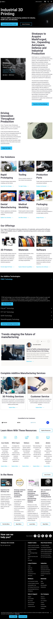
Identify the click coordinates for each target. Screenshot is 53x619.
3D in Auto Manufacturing (46, 553)
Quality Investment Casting (33, 545)
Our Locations (44, 600)
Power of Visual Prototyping (33, 547)
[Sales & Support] (33, 594)
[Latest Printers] (33, 563)
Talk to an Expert (31, 602)
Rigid (42, 581)
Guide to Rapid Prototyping (46, 549)
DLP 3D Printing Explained (46, 557)
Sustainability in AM (32, 585)
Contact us (43, 598)
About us (42, 596)
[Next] (48, 341)
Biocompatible (44, 585)
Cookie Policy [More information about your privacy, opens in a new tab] (17, 613)
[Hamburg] (51, 1)
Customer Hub (31, 604)
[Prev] (38, 341)
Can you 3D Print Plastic (46, 555)
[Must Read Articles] (46, 543)
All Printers (30, 575)
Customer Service (31, 606)
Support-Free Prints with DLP (33, 557)
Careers (42, 602)
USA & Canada (39, 1)
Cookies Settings (13, 616)
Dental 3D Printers (44, 566)
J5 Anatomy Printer (32, 573)
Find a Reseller (31, 598)
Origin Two (30, 567)
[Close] (50, 612)
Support (29, 596)
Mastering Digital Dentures (33, 589)
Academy (43, 604)
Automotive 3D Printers (45, 569)
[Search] (48, 1)
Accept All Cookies (22, 616)
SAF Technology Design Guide (32, 553)
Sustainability (43, 606)
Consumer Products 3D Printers (45, 574)
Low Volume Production (46, 547)
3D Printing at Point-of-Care (33, 587)
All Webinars (30, 591)
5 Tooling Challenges (45, 545)
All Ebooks (30, 560)
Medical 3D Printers (45, 567)
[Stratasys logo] (2, 2)
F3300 (29, 566)
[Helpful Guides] (33, 543)
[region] (26, 615)
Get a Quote (30, 600)
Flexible (42, 583)
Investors (43, 608)
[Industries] (46, 563)
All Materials (43, 587)
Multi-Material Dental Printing (32, 550)
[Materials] (46, 579)
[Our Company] (46, 594)
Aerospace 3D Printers (45, 571)
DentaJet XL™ (31, 571)
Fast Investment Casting (33, 581)
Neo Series (30, 569)
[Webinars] (33, 579)
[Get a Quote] (45, 1)
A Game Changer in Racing (33, 583)
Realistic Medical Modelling (46, 551)
